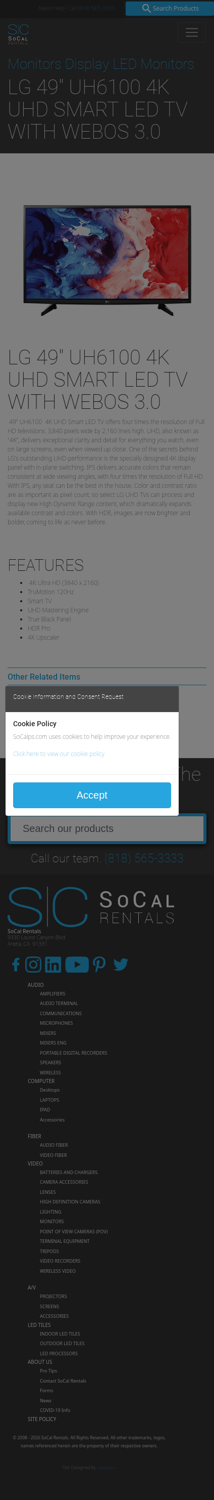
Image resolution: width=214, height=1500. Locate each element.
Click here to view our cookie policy (58, 753)
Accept (92, 795)
